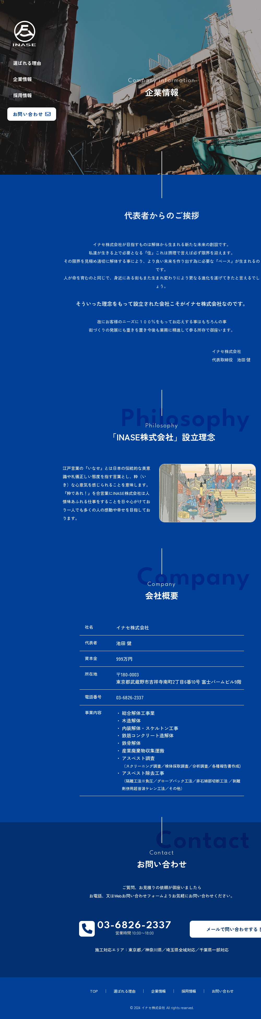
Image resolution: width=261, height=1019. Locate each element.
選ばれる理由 (27, 62)
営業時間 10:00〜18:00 (135, 929)
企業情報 (22, 79)
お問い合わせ (224, 991)
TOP (91, 991)
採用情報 (22, 95)
